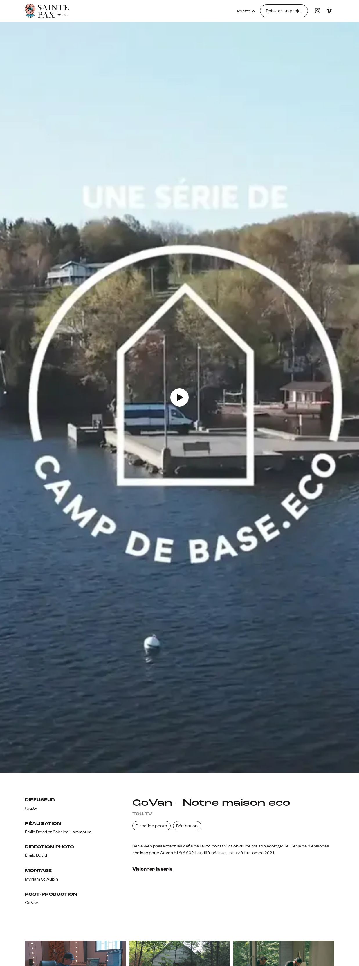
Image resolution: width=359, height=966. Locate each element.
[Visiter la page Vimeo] (329, 11)
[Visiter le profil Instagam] (318, 11)
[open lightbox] (179, 397)
